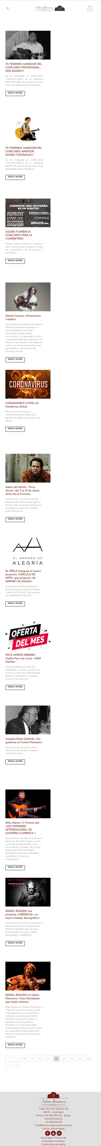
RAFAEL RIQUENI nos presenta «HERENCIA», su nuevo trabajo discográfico (22, 914)
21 (48, 1058)
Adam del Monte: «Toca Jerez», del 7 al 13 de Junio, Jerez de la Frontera (22, 490)
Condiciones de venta (53, 1144)
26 (88, 1058)
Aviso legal (47, 1137)
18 (24, 1058)
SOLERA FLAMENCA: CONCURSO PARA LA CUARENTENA (18, 235)
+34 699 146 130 (53, 1122)
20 (40, 1058)
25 (80, 1058)
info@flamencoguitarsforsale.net (53, 1125)
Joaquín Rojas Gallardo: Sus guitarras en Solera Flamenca (23, 740)
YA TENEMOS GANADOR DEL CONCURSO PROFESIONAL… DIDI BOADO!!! (23, 67)
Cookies (59, 1141)
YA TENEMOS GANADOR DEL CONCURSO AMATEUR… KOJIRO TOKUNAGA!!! (23, 151)
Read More (15, 92)
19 (32, 1058)
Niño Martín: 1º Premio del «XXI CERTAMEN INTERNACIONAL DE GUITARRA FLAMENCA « (22, 828)
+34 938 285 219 (53, 1115)
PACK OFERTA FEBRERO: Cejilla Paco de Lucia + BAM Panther (23, 658)
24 (72, 1058)
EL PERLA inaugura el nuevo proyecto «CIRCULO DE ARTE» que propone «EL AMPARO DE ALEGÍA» (23, 576)
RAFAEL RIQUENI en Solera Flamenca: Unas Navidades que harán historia (22, 998)
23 (64, 1058)
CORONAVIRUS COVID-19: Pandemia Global (22, 404)
